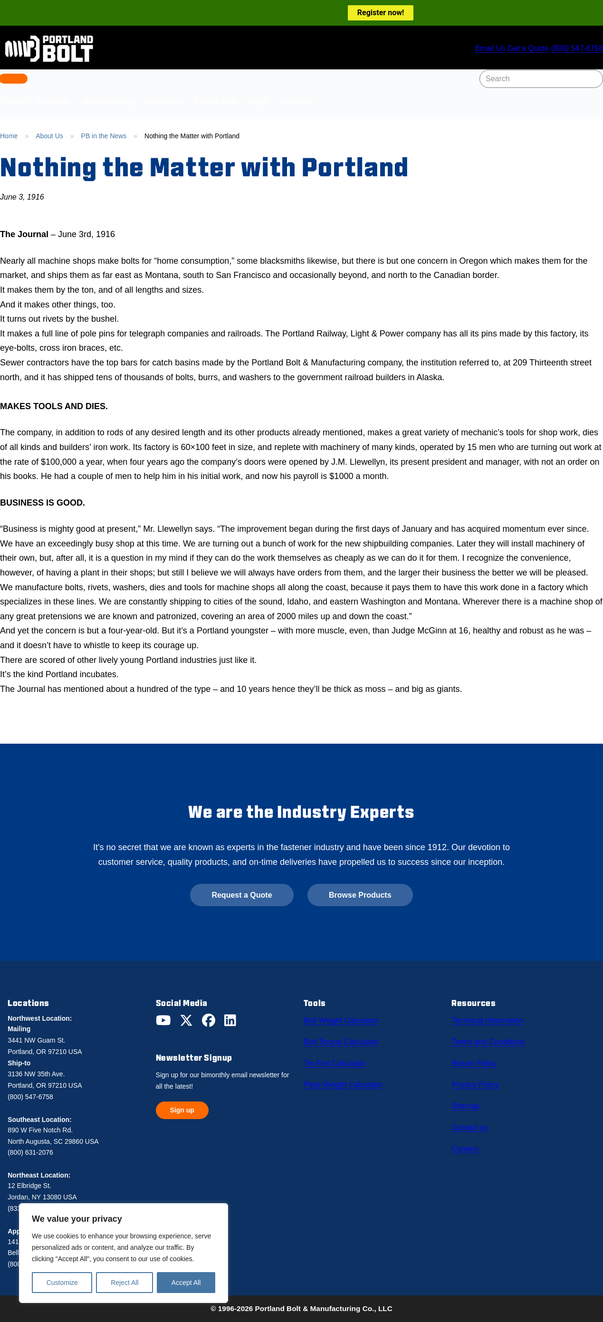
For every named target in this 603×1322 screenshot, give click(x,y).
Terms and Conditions (490, 1040)
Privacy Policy (477, 1079)
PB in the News (104, 136)
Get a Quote (526, 48)
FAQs (258, 101)
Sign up (182, 1110)
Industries (163, 101)
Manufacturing (108, 101)
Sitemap (467, 1099)
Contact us (472, 1119)
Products (53, 101)
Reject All (124, 1282)
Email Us (485, 48)
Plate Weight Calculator (344, 1079)
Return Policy (476, 1059)
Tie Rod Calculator (336, 1059)
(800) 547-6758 (577, 48)
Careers (467, 1139)
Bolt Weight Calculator (342, 1020)
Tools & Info (214, 101)
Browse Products (360, 895)
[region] (123, 1253)
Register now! (380, 12)
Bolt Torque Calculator (342, 1040)
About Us (296, 101)
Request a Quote (241, 895)
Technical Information (489, 1020)
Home (9, 136)
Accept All (186, 1282)
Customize (62, 1282)
